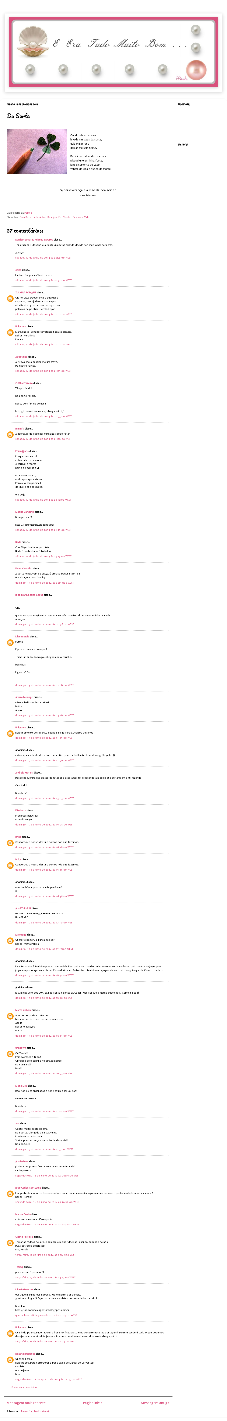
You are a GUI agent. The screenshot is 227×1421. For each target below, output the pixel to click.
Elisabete (20, 810)
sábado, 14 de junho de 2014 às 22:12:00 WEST (43, 499)
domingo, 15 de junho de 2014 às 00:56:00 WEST (44, 624)
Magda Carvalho (24, 511)
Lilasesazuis (22, 636)
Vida (86, 217)
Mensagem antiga (155, 1403)
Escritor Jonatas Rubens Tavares (34, 239)
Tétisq (19, 1267)
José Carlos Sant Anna (28, 1187)
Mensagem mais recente (26, 1403)
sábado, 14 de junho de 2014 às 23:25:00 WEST (43, 556)
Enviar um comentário (24, 1387)
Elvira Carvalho (23, 568)
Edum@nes (22, 451)
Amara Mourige (24, 697)
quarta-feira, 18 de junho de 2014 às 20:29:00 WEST (46, 1315)
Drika (18, 837)
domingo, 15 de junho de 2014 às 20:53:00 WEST (44, 1073)
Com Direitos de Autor (32, 217)
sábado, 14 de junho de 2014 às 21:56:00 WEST (43, 438)
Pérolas (67, 217)
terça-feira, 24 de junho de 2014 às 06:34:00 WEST (45, 1341)
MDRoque (20, 934)
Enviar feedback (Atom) (35, 1411)
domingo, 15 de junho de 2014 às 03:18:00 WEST (44, 715)
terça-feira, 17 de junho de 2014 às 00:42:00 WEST (45, 1254)
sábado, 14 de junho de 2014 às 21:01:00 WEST (43, 314)
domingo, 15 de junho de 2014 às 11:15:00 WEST (44, 737)
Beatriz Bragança (25, 1353)
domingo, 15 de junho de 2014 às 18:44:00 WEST (44, 975)
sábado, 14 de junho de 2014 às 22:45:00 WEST (43, 529)
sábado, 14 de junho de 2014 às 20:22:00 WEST (43, 257)
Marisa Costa (23, 1214)
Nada (18, 542)
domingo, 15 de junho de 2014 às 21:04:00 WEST (44, 1111)
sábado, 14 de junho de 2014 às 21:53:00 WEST (43, 416)
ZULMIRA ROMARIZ (25, 292)
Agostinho (21, 356)
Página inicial (93, 1403)
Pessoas (78, 217)
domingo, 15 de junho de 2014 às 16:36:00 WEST (44, 896)
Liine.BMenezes (24, 1289)
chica (18, 270)
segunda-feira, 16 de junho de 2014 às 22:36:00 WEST (47, 1224)
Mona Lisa (21, 1085)
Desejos (52, 217)
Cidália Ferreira (24, 383)
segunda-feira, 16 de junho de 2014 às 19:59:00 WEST (47, 1202)
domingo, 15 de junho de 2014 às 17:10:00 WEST (44, 922)
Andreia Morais (24, 772)
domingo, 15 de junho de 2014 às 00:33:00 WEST (44, 582)
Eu (59, 217)
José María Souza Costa (29, 594)
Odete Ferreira (24, 1236)
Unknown (20, 326)
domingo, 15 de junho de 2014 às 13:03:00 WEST (44, 798)
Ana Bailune (21, 1161)
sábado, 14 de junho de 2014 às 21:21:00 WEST (43, 370)
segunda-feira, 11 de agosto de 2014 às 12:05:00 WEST (48, 1379)
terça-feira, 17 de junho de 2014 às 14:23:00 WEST (45, 1277)
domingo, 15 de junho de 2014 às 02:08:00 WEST (44, 685)
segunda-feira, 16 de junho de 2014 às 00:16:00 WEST (47, 1175)
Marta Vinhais (23, 1010)
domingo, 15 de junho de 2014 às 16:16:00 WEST (44, 847)
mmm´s (19, 428)
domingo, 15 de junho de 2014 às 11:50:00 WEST (44, 760)
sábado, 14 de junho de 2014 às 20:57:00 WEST (43, 280)
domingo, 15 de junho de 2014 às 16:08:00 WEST (44, 824)
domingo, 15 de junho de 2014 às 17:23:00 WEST (44, 949)
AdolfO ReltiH (23, 908)
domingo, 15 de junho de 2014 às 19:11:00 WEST (44, 1035)
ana (17, 1123)
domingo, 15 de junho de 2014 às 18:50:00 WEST (44, 997)
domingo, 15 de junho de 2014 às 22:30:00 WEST (44, 1149)
